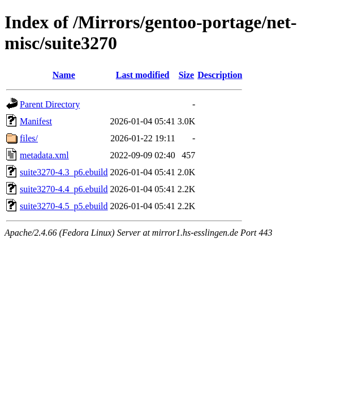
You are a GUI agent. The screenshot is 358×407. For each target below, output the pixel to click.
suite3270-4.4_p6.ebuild (64, 189)
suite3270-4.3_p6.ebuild (64, 172)
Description (219, 75)
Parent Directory (50, 104)
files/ (29, 138)
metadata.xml (44, 155)
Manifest (36, 121)
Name (64, 75)
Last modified (143, 75)
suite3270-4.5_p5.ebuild (64, 206)
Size (187, 75)
